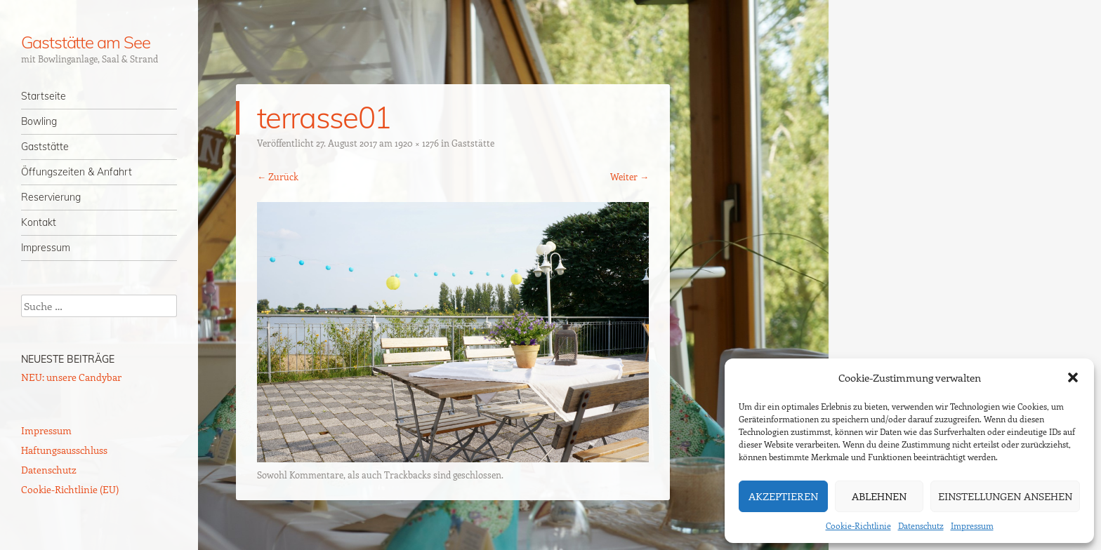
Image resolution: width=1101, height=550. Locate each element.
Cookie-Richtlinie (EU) (70, 489)
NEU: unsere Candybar (71, 377)
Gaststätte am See (85, 42)
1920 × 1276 (417, 143)
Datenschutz (921, 525)
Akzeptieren (783, 496)
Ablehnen (879, 496)
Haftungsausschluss (64, 450)
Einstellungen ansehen (1005, 496)
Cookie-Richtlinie (858, 525)
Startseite (43, 96)
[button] (1073, 377)
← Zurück (277, 176)
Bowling (39, 121)
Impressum (972, 525)
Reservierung (51, 197)
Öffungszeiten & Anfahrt (76, 172)
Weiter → (629, 176)
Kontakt (38, 222)
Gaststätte (45, 146)
